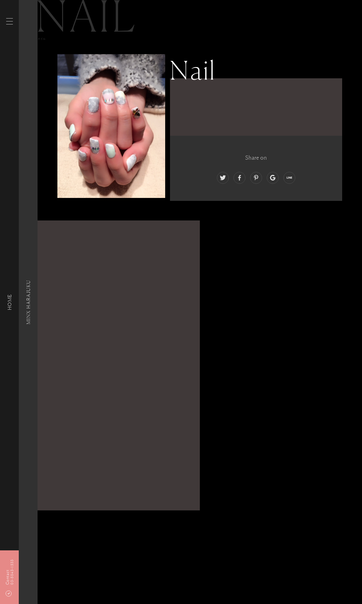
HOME (9, 302)
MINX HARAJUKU (28, 302)
